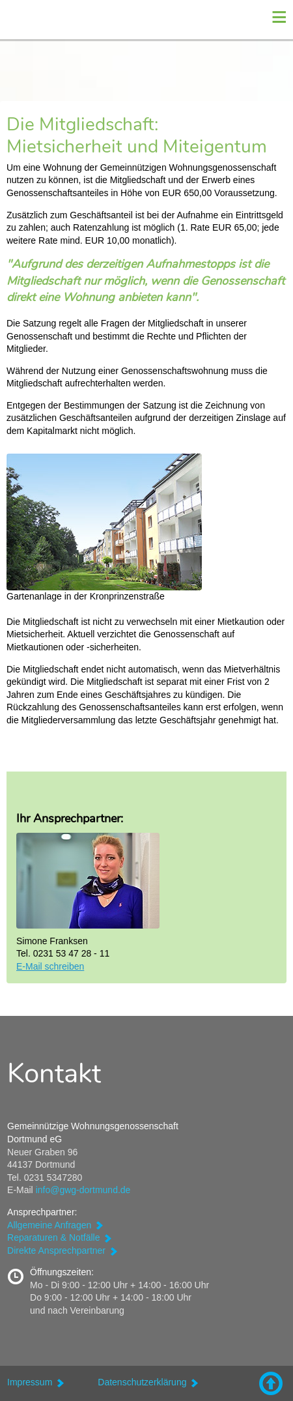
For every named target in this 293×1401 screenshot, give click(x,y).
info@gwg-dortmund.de (83, 1190)
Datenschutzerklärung (142, 1382)
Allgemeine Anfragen (49, 1225)
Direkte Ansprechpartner (56, 1250)
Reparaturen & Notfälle (53, 1237)
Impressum (29, 1382)
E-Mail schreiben (50, 966)
